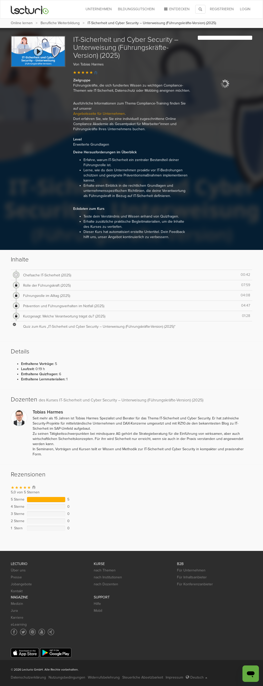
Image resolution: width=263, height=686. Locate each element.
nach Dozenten (106, 584)
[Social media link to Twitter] (23, 632)
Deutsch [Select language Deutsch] (196, 677)
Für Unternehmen (191, 570)
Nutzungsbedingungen (67, 677)
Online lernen (22, 23)
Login (245, 9)
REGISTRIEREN (222, 9)
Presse (16, 577)
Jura (14, 610)
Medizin (17, 604)
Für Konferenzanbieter (195, 584)
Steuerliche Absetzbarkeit (142, 677)
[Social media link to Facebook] (14, 632)
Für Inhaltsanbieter (192, 577)
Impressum (174, 677)
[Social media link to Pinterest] (32, 632)
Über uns (18, 570)
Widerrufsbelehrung (104, 677)
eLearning (19, 624)
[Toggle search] (200, 9)
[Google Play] (55, 652)
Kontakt (17, 591)
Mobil (98, 610)
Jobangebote (21, 584)
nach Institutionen (108, 577)
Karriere (17, 617)
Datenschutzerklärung (28, 677)
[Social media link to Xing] (51, 632)
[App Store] (25, 652)
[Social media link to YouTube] (42, 632)
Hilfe (97, 604)
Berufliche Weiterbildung (60, 23)
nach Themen (105, 570)
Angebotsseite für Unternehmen (99, 113)
